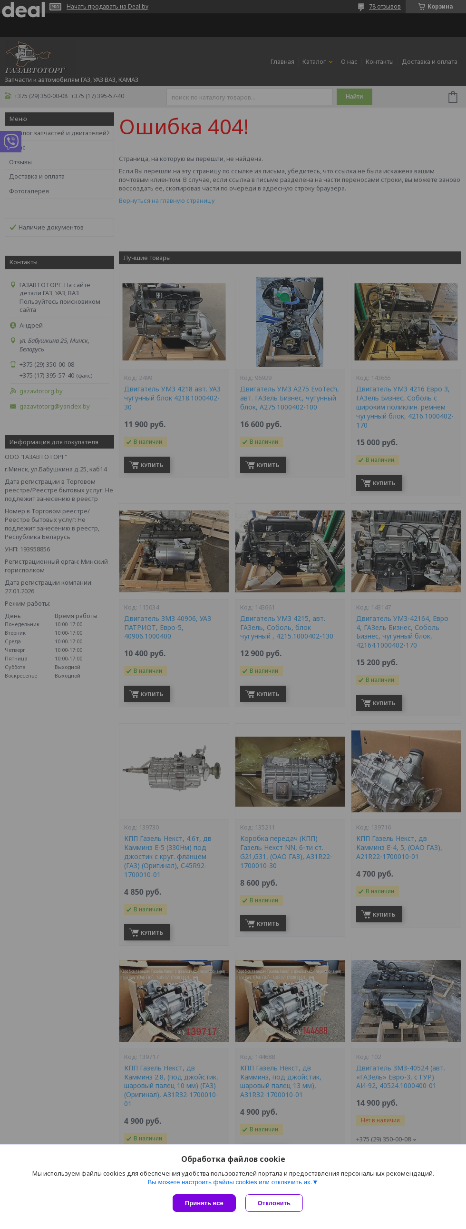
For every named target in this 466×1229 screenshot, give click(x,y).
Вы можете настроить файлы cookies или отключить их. (229, 1182)
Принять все (204, 1203)
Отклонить (274, 1203)
